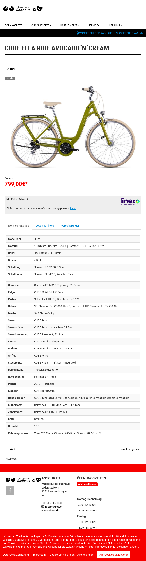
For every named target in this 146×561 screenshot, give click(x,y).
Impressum (39, 554)
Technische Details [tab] (18, 225)
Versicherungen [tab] (70, 225)
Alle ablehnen (85, 554)
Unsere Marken (69, 25)
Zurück (11, 69)
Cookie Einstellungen (62, 554)
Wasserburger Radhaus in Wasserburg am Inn (111, 33)
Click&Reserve (41, 25)
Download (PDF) (129, 449)
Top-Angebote (13, 25)
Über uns (115, 25)
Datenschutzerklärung (16, 554)
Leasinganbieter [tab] (45, 225)
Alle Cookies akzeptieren (114, 554)
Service (94, 25)
